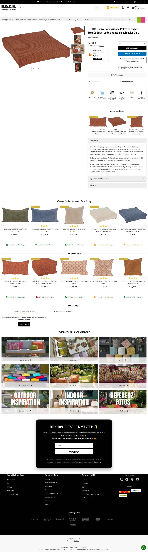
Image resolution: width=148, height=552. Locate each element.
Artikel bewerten (24, 324)
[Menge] (132, 43)
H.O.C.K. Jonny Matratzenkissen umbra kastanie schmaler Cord (117, 131)
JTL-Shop (76, 541)
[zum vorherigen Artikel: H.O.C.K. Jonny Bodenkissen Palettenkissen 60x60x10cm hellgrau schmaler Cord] (141, 19)
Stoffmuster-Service (121, 2)
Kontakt (142, 2)
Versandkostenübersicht (102, 549)
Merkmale (84, 487)
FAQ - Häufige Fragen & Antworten (91, 494)
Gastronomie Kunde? (50, 497)
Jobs (46, 501)
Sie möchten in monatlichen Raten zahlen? (132, 60)
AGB (80, 462)
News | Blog (134, 2)
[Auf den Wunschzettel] (117, 75)
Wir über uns (48, 490)
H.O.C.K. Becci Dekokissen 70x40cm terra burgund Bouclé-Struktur (15, 282)
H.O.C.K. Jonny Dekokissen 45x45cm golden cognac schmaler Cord (133, 282)
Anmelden (74, 452)
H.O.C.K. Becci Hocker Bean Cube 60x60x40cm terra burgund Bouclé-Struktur (45, 282)
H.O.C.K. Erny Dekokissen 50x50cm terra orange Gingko (103, 282)
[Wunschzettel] (127, 8)
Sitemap (9, 487)
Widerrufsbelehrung (12, 494)
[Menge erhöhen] (144, 44)
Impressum (10, 491)
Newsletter (48, 480)
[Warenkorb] (138, 8)
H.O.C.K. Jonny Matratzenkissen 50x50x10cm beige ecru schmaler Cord (103, 230)
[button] (112, 8)
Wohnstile (84, 480)
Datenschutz (96, 462)
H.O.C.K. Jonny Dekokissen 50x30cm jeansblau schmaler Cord (45, 230)
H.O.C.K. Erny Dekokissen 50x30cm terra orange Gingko (74, 282)
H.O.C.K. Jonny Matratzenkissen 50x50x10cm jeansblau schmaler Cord (133, 230)
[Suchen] (57, 8)
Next (38, 69)
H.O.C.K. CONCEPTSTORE (51, 494)
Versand (101, 46)
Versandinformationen (51, 483)
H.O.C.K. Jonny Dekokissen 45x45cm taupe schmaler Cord (74, 230)
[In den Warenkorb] (132, 48)
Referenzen (85, 483)
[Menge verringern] (120, 44)
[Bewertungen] (45, 226)
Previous (33, 69)
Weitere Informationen (132, 61)
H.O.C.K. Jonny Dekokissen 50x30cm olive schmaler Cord (15, 230)
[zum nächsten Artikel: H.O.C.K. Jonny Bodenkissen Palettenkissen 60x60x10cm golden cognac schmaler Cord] (144, 19)
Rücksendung (48, 486)
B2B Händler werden (87, 498)
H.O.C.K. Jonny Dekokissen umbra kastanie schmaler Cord (98, 131)
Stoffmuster (85, 491)
